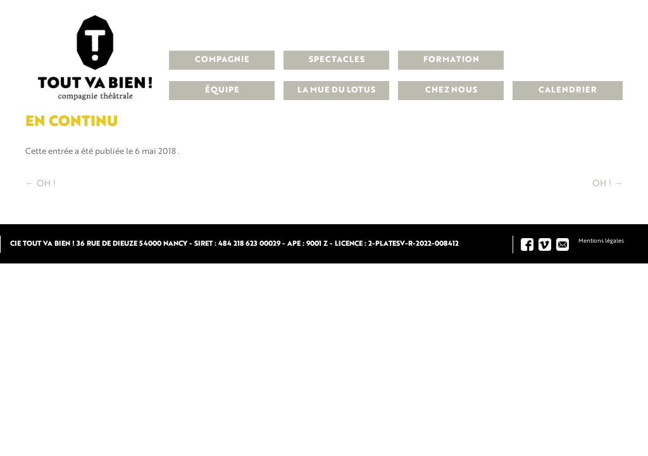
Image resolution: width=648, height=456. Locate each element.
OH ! (40, 183)
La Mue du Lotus (336, 90)
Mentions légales (601, 241)
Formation (451, 60)
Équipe (222, 90)
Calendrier (568, 90)
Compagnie (222, 60)
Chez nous (451, 90)
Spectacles (336, 60)
